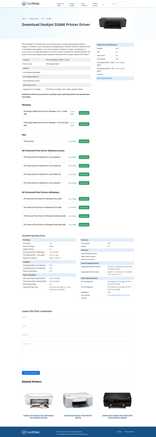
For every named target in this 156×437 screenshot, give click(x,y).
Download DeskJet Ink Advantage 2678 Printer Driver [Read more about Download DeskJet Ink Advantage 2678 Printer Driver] (38, 413)
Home (24, 18)
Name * (24, 314)
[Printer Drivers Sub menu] (107, 4)
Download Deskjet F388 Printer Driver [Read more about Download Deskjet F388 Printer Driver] (78, 413)
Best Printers (86, 4)
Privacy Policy (129, 429)
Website (25, 332)
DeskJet (48, 18)
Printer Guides (72, 4)
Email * (24, 323)
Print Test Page (60, 4)
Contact (119, 429)
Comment (26, 341)
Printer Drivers (97, 4)
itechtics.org (82, 431)
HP (43, 18)
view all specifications (108, 79)
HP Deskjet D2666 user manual (119, 292)
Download (86, 112)
